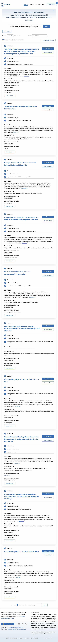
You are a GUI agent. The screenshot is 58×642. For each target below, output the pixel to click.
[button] (40, 26)
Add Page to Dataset (48, 40)
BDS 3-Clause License (11, 638)
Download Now (48, 52)
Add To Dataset (48, 48)
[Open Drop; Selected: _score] (39, 35)
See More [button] (27, 76)
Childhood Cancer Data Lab (16, 627)
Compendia (32, 4)
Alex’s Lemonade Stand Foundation (17, 629)
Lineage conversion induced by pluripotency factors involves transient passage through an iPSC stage (21, 496)
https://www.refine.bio (39, 629)
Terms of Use (28, 638)
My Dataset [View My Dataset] (51, 4)
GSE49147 (7, 475)
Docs (39, 4)
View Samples (9, 95)
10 (22, 605)
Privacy (21, 638)
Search (26, 4)
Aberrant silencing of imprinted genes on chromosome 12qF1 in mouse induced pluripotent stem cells (22, 328)
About (43, 4)
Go (45, 605)
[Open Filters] (6, 31)
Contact (36, 638)
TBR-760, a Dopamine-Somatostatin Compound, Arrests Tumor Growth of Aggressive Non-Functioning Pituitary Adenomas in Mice (21, 51)
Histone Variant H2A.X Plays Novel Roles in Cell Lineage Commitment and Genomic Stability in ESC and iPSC (21, 439)
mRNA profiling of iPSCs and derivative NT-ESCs (21, 551)
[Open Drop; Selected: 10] (10, 35)
